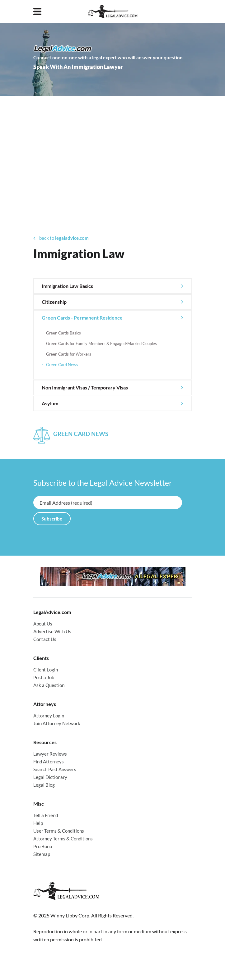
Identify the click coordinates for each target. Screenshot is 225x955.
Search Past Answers (54, 769)
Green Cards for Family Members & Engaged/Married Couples (101, 343)
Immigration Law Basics (67, 286)
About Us (42, 623)
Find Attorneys (48, 761)
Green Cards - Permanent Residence (82, 318)
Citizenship (54, 302)
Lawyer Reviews (50, 754)
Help (38, 823)
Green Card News (62, 364)
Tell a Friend (45, 815)
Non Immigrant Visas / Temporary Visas (85, 387)
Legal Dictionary (50, 777)
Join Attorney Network (56, 723)
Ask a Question (48, 685)
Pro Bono (42, 846)
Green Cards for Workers (68, 354)
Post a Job (43, 677)
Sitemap (41, 854)
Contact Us (44, 639)
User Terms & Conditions (58, 831)
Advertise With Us (52, 631)
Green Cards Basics (63, 332)
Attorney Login (48, 715)
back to (61, 238)
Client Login (45, 669)
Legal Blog (44, 785)
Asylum (50, 403)
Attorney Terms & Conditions (63, 838)
